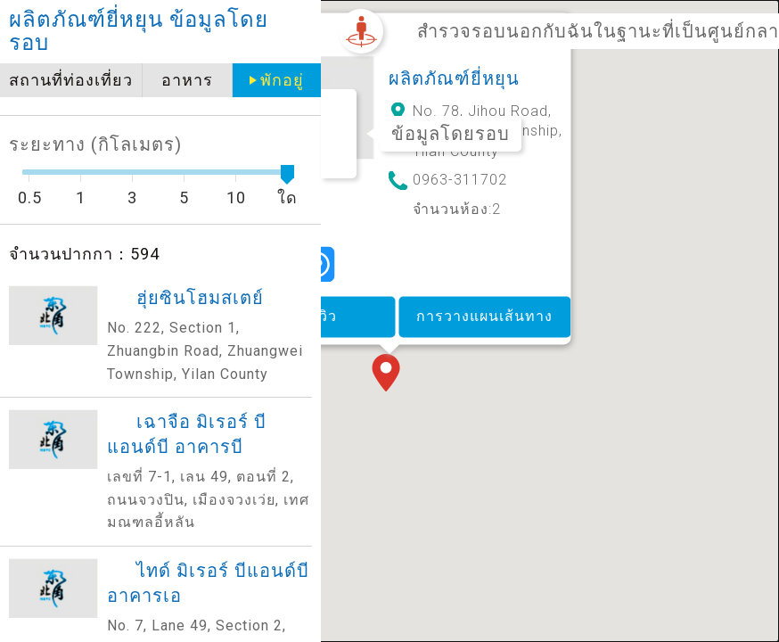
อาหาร (187, 79)
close (301, 31)
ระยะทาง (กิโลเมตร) (95, 144)
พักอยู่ (282, 79)
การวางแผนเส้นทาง (484, 316)
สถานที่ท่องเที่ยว (71, 79)
